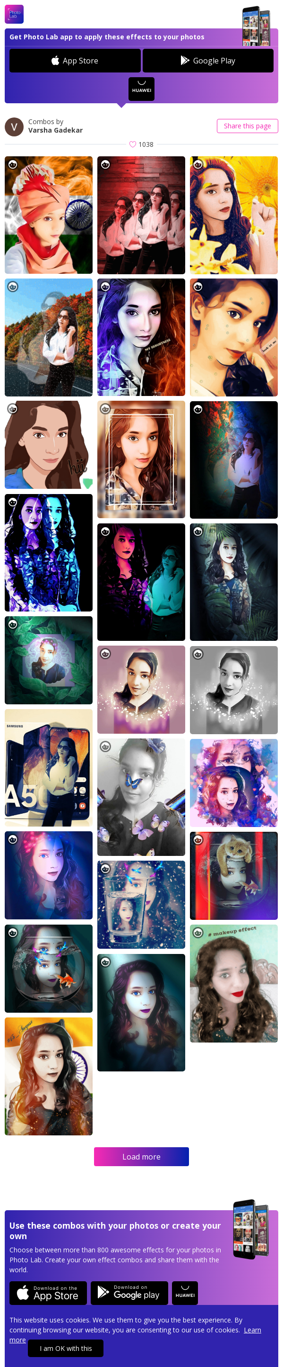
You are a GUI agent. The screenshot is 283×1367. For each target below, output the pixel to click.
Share (247, 125)
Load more (141, 1156)
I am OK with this (66, 1348)
